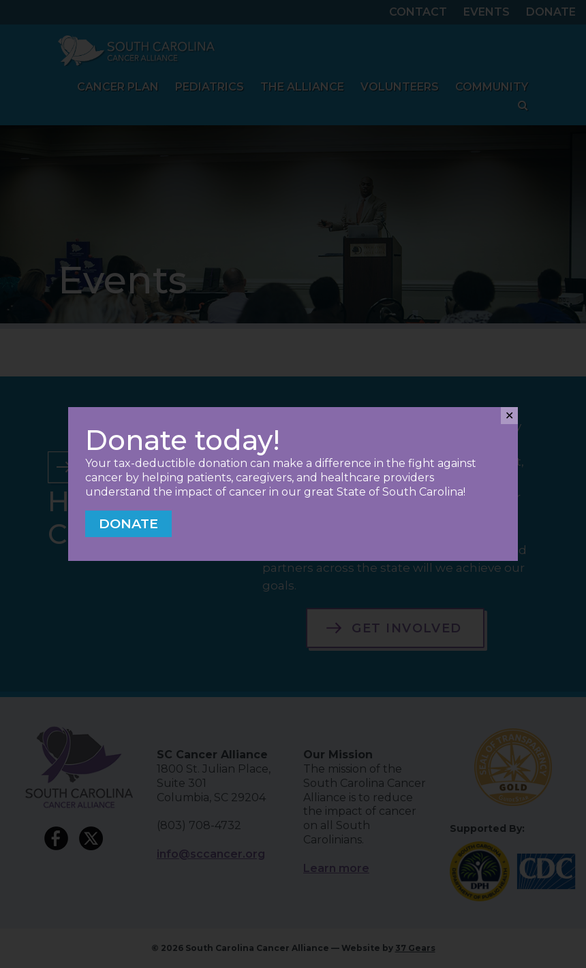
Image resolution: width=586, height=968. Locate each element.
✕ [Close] (509, 415)
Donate (128, 523)
